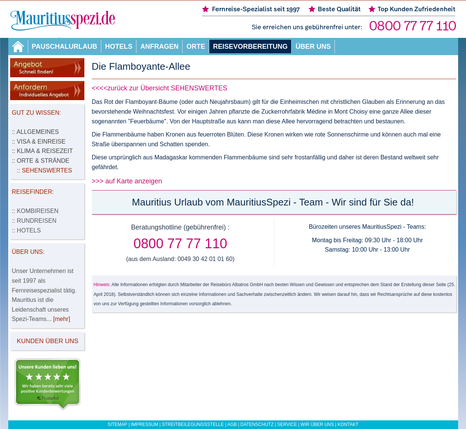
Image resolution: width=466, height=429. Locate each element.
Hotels (118, 46)
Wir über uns (317, 424)
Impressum (144, 424)
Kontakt (347, 424)
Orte (195, 46)
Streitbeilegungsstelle (193, 424)
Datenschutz (256, 424)
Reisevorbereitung (250, 46)
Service (287, 424)
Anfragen (159, 46)
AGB (232, 424)
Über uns (313, 46)
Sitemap (117, 424)
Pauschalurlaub (64, 46)
